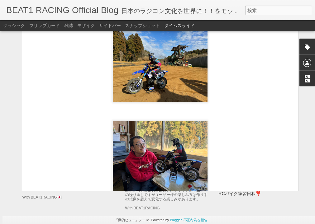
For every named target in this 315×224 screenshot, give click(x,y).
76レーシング (232, 159)
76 (221, 182)
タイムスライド (179, 25)
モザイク (86, 25)
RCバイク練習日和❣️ (240, 193)
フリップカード (44, 25)
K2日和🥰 (228, 171)
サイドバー (110, 25)
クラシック (14, 25)
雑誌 (68, 25)
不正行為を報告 (196, 220)
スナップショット (142, 25)
